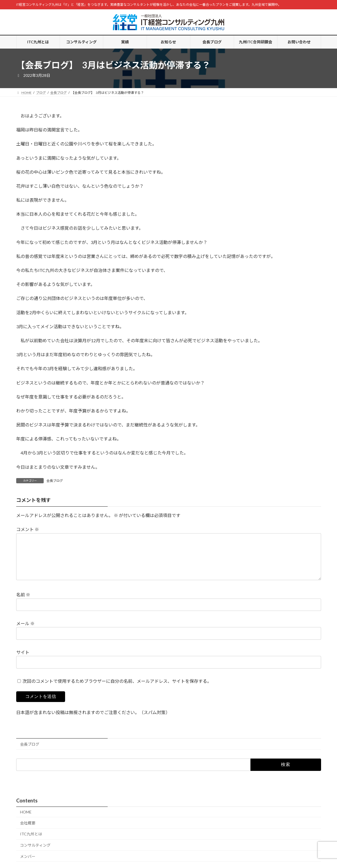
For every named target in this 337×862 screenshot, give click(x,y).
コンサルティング (35, 854)
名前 (23, 603)
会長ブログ (54, 481)
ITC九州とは (31, 842)
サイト (22, 661)
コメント (27, 529)
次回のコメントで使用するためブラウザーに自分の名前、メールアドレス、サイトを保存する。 (117, 689)
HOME (26, 820)
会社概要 (27, 831)
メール (25, 632)
